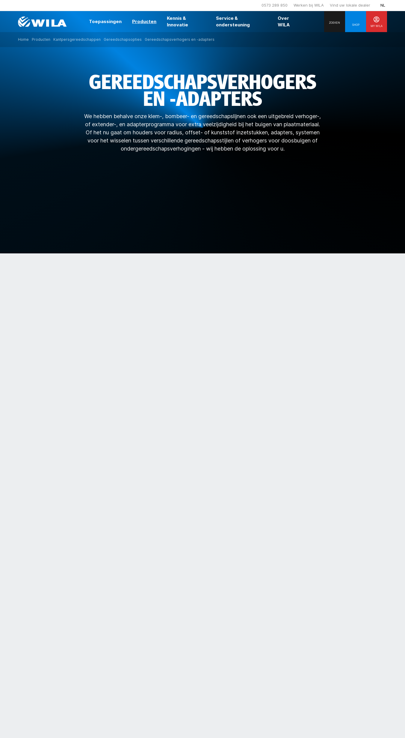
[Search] (334, 21)
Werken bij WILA (309, 5)
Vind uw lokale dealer (350, 5)
